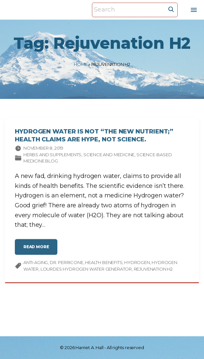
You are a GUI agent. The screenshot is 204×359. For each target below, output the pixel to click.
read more (38, 250)
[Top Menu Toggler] (194, 10)
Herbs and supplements (52, 155)
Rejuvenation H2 (153, 270)
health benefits (103, 263)
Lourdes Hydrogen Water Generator (86, 270)
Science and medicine (108, 155)
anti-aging (35, 263)
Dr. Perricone (66, 263)
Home (80, 64)
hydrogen (137, 263)
